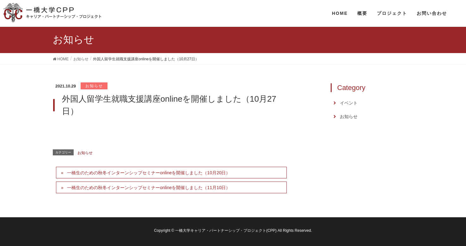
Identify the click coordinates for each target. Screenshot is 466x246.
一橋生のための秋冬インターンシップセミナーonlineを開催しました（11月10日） (148, 187)
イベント (349, 102)
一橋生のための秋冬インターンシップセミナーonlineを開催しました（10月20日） (148, 172)
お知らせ (94, 86)
